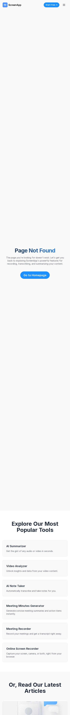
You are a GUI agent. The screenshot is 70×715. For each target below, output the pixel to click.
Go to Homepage (35, 275)
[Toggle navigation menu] (64, 5)
